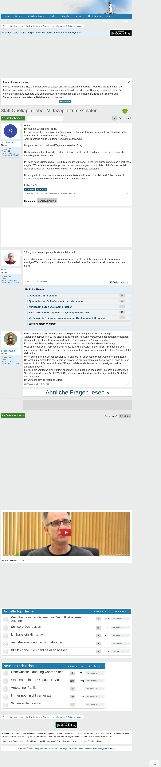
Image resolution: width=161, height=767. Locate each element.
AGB (81, 748)
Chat (78, 16)
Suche (53, 16)
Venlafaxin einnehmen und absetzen (37, 642)
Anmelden (124, 21)
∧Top (154, 764)
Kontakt (21, 748)
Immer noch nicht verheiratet (31, 695)
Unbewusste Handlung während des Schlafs (43, 672)
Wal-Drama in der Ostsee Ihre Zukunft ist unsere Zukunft (52, 680)
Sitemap (110, 748)
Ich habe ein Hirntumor (27, 634)
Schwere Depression (26, 626)
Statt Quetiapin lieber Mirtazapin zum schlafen (49, 110)
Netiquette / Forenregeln (95, 748)
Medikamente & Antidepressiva (67, 717)
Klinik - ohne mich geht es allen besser (39, 650)
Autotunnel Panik (23, 687)
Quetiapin (41, 189)
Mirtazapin (29, 189)
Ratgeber (66, 16)
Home (6, 16)
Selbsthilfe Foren (35, 16)
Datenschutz (52, 748)
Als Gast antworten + (13, 118)
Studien (110, 16)
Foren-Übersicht (10, 717)
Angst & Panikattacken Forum (35, 717)
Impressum (41, 748)
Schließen (65, 101)
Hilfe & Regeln (94, 16)
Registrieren (108, 21)
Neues (18, 16)
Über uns (31, 748)
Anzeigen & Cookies (68, 748)
